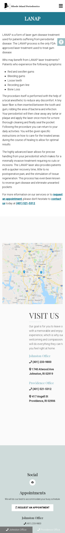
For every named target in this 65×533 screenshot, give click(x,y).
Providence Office (48, 529)
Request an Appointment (32, 507)
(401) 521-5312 (25, 203)
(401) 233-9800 (33, 523)
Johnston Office (16, 529)
